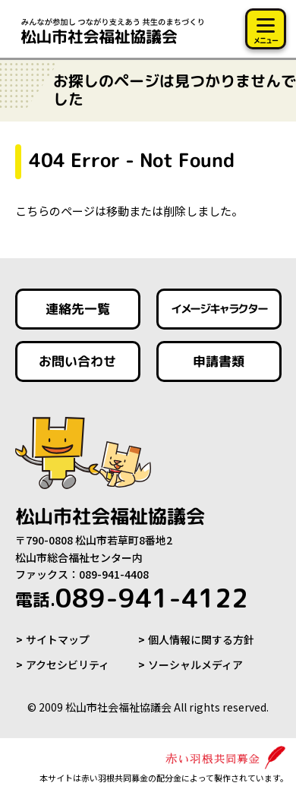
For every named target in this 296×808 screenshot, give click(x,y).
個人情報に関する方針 (201, 639)
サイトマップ (58, 639)
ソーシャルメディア (195, 664)
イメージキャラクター (218, 309)
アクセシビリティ (67, 664)
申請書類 (218, 361)
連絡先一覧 (78, 308)
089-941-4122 (131, 597)
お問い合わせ (77, 361)
